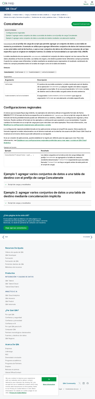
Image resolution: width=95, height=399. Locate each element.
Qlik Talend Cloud (11, 284)
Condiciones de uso (71, 389)
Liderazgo (9, 351)
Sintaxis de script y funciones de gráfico (17, 17)
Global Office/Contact (13, 372)
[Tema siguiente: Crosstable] (70, 237)
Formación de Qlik (12, 261)
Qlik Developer (10, 255)
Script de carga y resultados (19, 184)
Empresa (8, 348)
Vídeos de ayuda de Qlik (14, 252)
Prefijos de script (64, 17)
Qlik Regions (9, 338)
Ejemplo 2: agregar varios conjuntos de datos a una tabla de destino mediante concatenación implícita (40, 38)
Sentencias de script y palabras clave (44, 17)
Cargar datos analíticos (59, 15)
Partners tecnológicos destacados (18, 332)
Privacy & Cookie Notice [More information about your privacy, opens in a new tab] (17, 393)
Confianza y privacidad (13, 320)
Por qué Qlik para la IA (13, 326)
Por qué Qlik (9, 314)
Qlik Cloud (11, 8)
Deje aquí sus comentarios (16, 228)
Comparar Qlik (10, 329)
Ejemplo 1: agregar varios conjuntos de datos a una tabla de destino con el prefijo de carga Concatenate (41, 35)
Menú (92, 4)
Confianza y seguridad (13, 317)
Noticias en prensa (12, 369)
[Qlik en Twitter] (79, 383)
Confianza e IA (10, 323)
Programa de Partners (13, 363)
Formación (9, 258)
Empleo (8, 366)
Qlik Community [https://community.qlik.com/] (69, 383)
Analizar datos (18, 15)
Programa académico (13, 360)
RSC (6, 354)
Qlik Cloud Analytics (12, 295)
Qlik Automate (10, 304)
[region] (30, 385)
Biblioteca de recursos (13, 267)
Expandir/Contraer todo (81, 24)
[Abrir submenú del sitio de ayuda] (3, 9)
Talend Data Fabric (12, 287)
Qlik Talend (9, 281)
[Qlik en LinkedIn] (83, 383)
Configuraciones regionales (15, 33)
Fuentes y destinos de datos (16, 335)
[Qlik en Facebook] (87, 383)
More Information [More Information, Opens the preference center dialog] (49, 384)
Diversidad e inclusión (13, 357)
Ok (49, 379)
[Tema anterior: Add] (24, 237)
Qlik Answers (10, 298)
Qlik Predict (9, 301)
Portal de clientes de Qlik (14, 264)
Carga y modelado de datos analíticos (37, 15)
